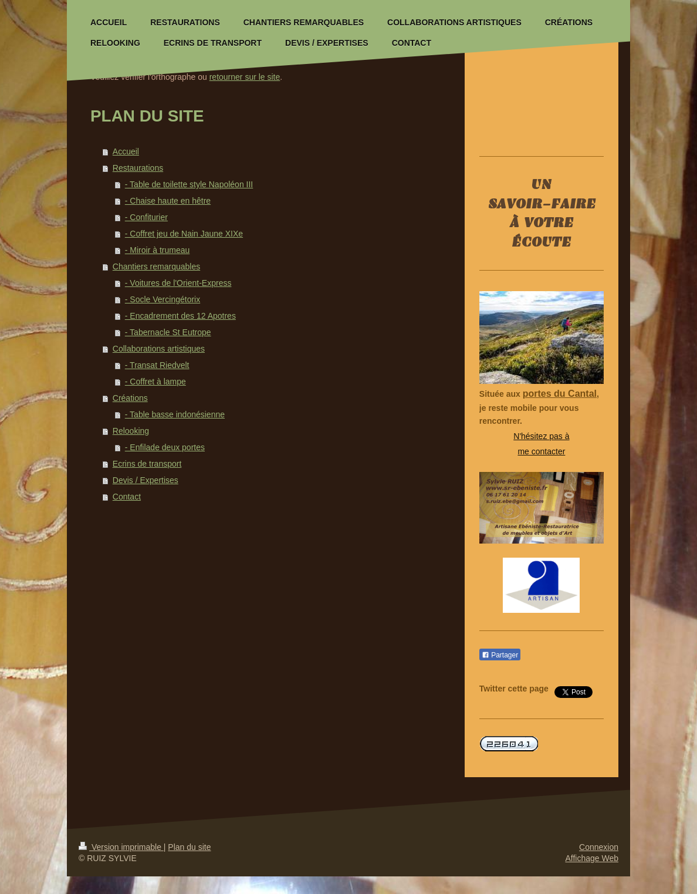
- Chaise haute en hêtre (168, 200)
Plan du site (189, 847)
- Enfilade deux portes (165, 447)
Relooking (131, 431)
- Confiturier (146, 217)
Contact (127, 496)
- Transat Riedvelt (157, 365)
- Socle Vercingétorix (162, 299)
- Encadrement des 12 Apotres (180, 316)
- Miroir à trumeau (157, 250)
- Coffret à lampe (155, 381)
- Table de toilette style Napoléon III (189, 184)
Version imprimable (121, 847)
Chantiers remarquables (156, 266)
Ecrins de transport (147, 463)
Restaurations (138, 168)
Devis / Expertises (145, 480)
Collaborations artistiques (159, 348)
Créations (130, 398)
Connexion (598, 847)
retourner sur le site (244, 77)
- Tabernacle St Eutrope (168, 332)
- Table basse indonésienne (175, 414)
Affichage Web (591, 858)
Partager (500, 655)
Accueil (126, 151)
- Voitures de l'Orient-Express (178, 283)
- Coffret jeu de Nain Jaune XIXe (184, 233)
